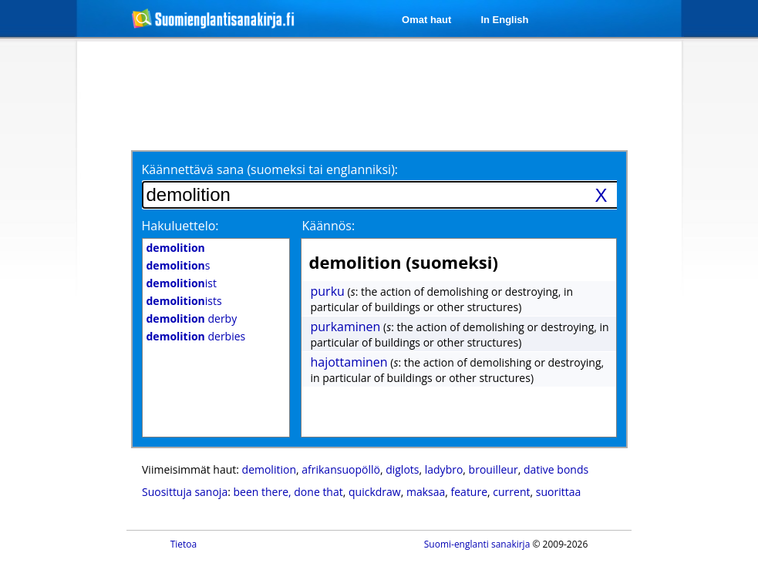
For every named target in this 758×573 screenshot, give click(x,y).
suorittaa (558, 491)
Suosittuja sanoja (184, 491)
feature (469, 491)
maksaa (425, 491)
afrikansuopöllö (341, 469)
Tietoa (183, 544)
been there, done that (288, 491)
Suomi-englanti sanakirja (477, 544)
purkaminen (346, 326)
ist (182, 283)
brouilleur (493, 469)
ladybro (444, 469)
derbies (196, 336)
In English (504, 19)
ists (184, 300)
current (511, 491)
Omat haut (426, 19)
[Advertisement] (381, 94)
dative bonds (556, 469)
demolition (269, 469)
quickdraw (375, 491)
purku (328, 291)
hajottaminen (349, 362)
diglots (402, 469)
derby (192, 318)
